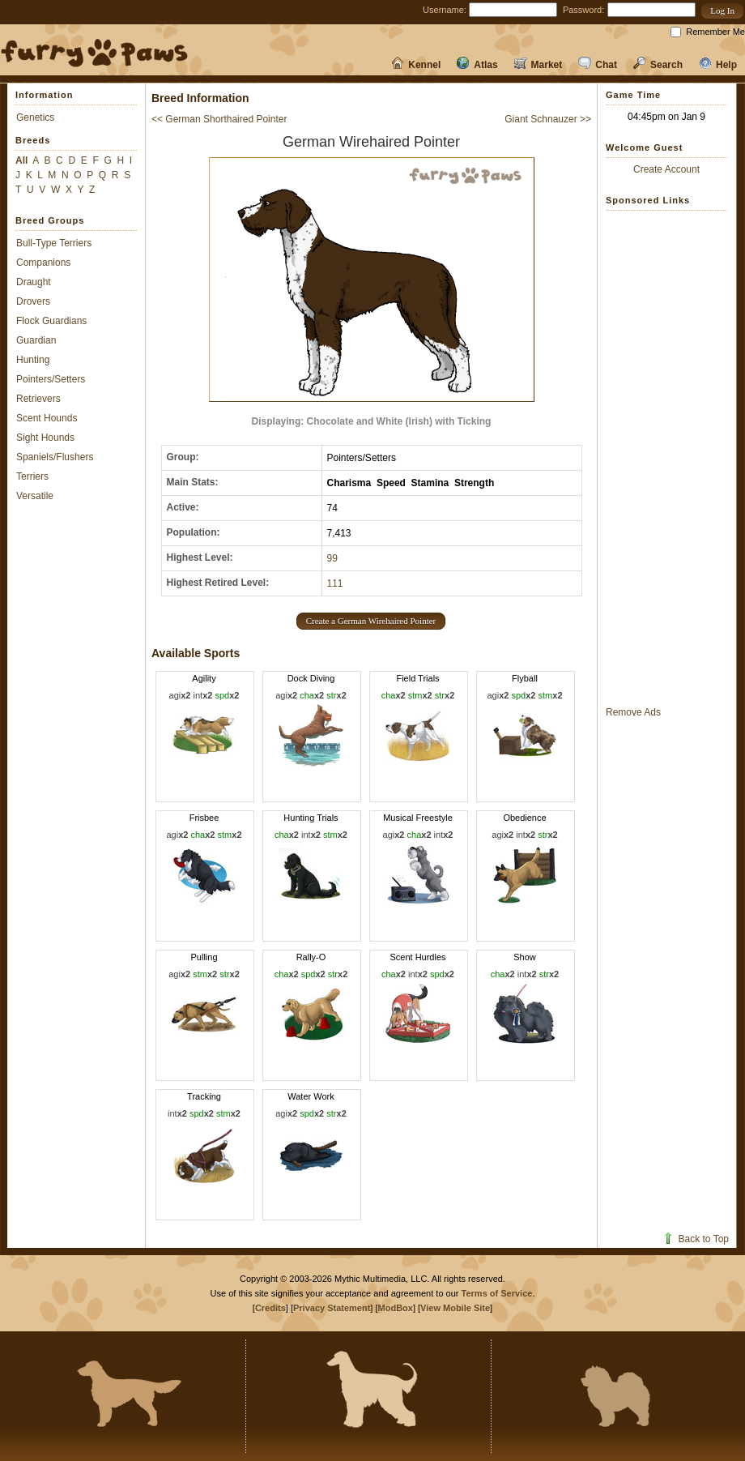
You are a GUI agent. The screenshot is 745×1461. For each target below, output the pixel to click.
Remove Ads (633, 712)
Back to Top (695, 1239)
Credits (270, 1308)
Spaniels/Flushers (54, 457)
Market (538, 64)
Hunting (32, 359)
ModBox (395, 1308)
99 (332, 558)
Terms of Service (497, 1293)
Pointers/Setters (50, 379)
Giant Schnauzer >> (547, 119)
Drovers (33, 301)
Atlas (477, 64)
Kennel (416, 64)
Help (718, 64)
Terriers (32, 476)
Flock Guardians (51, 321)
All (21, 160)
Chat (597, 64)
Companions (43, 262)
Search (658, 64)
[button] (722, 10)
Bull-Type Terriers (54, 243)
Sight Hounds (45, 437)
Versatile (34, 496)
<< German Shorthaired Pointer (219, 119)
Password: (583, 10)
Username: (444, 10)
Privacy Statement (331, 1308)
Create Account (666, 169)
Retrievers (38, 398)
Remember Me (715, 31)
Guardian (36, 340)
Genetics (35, 117)
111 (335, 583)
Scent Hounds (46, 418)
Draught (33, 282)
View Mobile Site (455, 1308)
